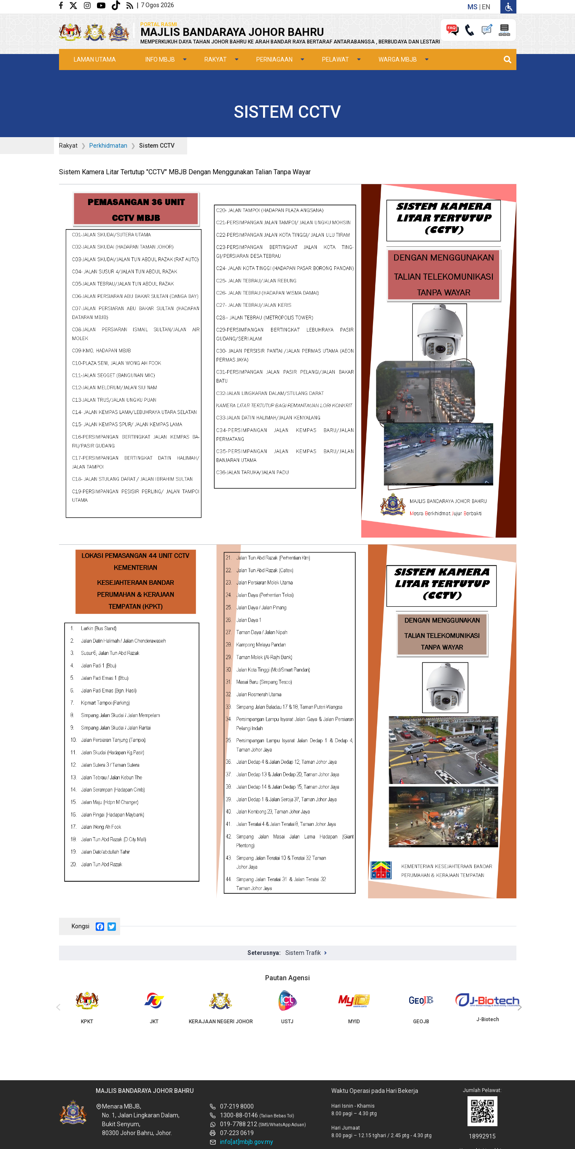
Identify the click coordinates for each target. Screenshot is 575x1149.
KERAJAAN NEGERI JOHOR (220, 1007)
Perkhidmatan (108, 145)
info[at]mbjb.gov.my (246, 1141)
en (486, 7)
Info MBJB (160, 59)
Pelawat (335, 59)
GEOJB (421, 1007)
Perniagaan (274, 59)
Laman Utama (95, 59)
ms (473, 7)
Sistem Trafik (303, 952)
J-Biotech (487, 1006)
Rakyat (215, 59)
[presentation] (57, 1007)
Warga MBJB (398, 59)
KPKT (87, 1007)
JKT (154, 1007)
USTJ (287, 1007)
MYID (354, 1007)
